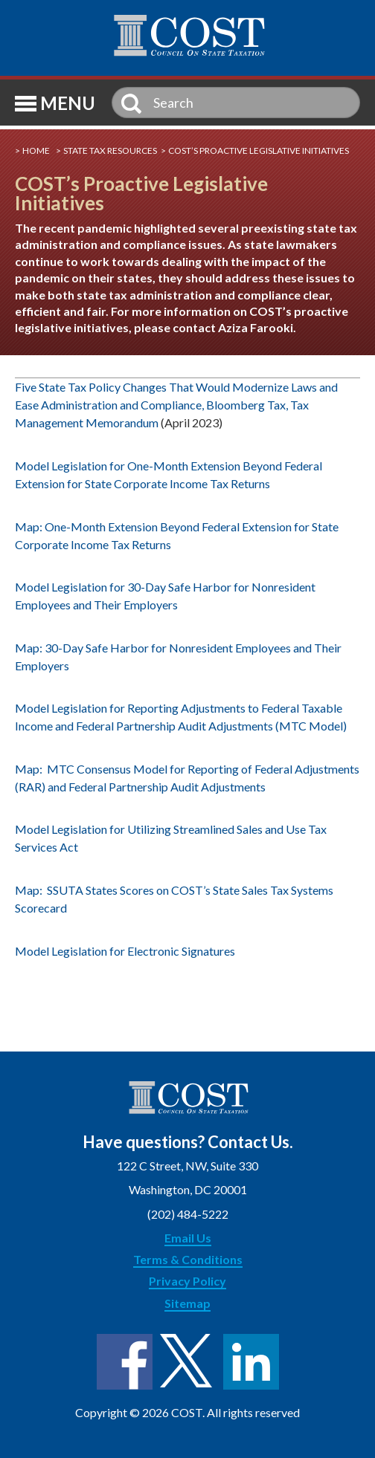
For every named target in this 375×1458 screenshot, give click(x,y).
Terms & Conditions (188, 1259)
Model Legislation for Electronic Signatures (125, 951)
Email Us (187, 1238)
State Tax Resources (110, 150)
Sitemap (187, 1303)
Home (36, 150)
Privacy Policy (187, 1281)
